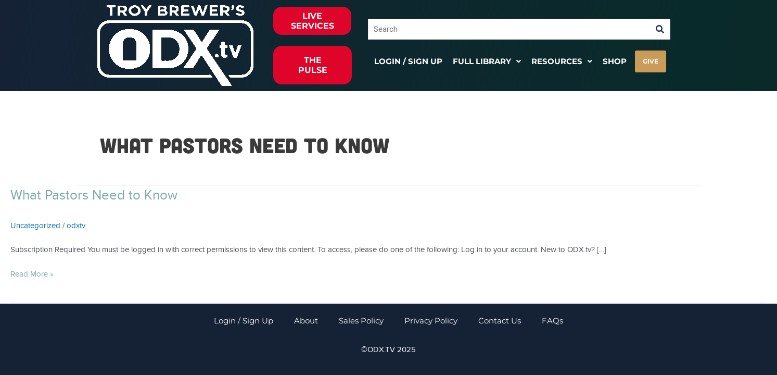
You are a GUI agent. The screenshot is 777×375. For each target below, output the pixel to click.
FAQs (552, 321)
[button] (487, 61)
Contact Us (499, 321)
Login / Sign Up (408, 61)
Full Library (487, 61)
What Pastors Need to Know (93, 195)
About (306, 321)
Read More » (32, 273)
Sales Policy (361, 321)
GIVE (650, 61)
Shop (615, 61)
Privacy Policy (430, 321)
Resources (561, 61)
